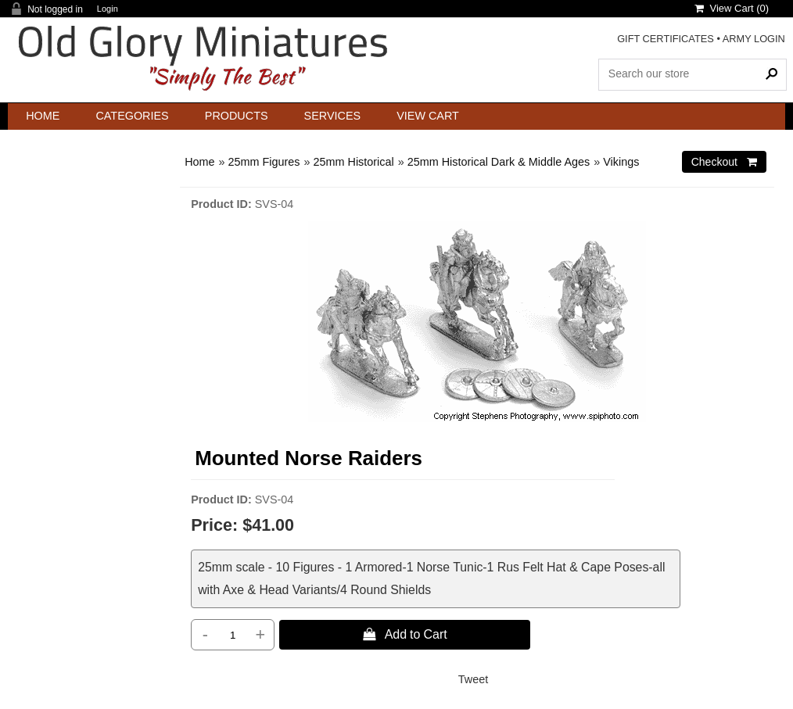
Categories (131, 115)
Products (236, 115)
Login (107, 9)
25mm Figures (264, 162)
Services (332, 115)
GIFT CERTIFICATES (665, 39)
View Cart (427, 115)
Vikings (621, 162)
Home (42, 115)
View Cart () (731, 8)
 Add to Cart (405, 634)
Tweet (473, 679)
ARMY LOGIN (754, 39)
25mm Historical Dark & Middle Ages (498, 162)
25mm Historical (354, 162)
